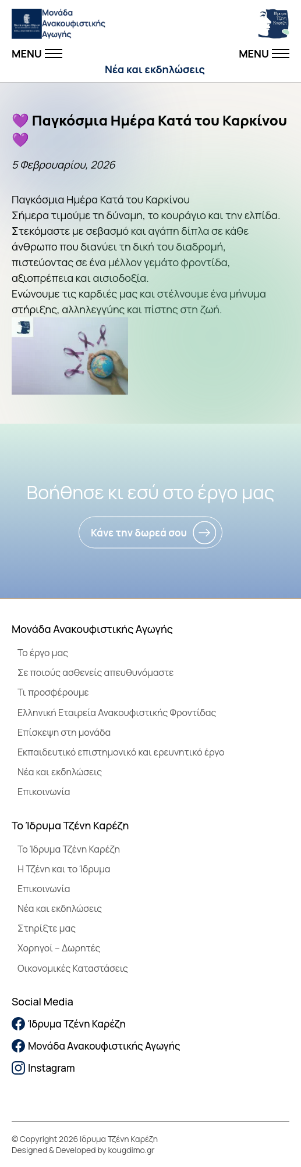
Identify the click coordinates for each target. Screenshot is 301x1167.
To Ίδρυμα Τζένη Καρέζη (68, 849)
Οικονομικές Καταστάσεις (72, 968)
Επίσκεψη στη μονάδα (64, 732)
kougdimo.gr (131, 1149)
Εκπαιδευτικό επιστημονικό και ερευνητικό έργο (121, 752)
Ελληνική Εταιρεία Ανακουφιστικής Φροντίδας (116, 712)
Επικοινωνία (43, 791)
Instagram (43, 1068)
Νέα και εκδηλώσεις (155, 69)
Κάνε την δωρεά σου (139, 532)
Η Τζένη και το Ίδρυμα (64, 868)
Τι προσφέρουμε (53, 692)
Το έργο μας (42, 652)
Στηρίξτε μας (46, 928)
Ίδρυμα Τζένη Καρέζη (69, 1023)
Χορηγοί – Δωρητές (58, 948)
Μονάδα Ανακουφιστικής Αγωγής (96, 1046)
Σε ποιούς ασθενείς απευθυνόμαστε (95, 672)
